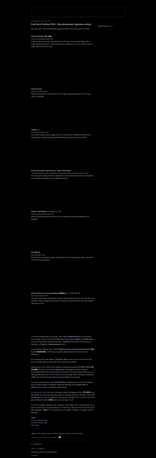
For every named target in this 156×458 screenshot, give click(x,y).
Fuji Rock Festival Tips (39, 423)
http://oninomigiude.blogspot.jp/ (42, 39)
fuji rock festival (52, 433)
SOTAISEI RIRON (84, 367)
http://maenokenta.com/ (39, 296)
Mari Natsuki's (36, 410)
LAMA (33, 377)
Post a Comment (38, 448)
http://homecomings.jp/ (39, 91)
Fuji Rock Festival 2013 (39, 420)
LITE (66, 377)
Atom (54, 452)
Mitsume (37, 397)
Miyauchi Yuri (76, 392)
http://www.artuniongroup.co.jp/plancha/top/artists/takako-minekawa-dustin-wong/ (59, 173)
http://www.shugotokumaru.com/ (42, 214)
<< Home (34, 455)
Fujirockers (35, 425)
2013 (38, 433)
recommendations (77, 433)
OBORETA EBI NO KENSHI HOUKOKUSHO (74, 349)
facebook (105, 26)
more (111, 26)
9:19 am (54, 437)
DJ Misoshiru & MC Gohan (64, 339)
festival (43, 433)
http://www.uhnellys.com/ (40, 132)
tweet (100, 26)
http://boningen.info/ (38, 255)
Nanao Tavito (42, 400)
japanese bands (64, 433)
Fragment (43, 344)
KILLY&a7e (35, 395)
